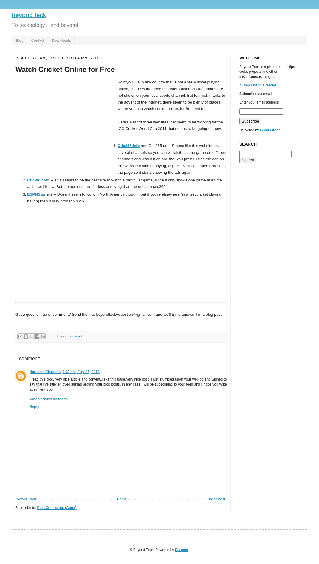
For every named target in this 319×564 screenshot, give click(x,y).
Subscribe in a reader (258, 85)
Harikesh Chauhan (45, 372)
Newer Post (26, 499)
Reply (34, 407)
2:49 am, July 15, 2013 (80, 372)
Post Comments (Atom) (56, 508)
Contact (38, 40)
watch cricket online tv (49, 399)
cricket (77, 336)
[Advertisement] (65, 123)
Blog (20, 40)
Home (122, 499)
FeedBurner (270, 130)
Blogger (181, 550)
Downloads (61, 40)
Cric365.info (129, 146)
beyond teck (29, 15)
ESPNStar (36, 194)
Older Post (216, 499)
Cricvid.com (38, 180)
